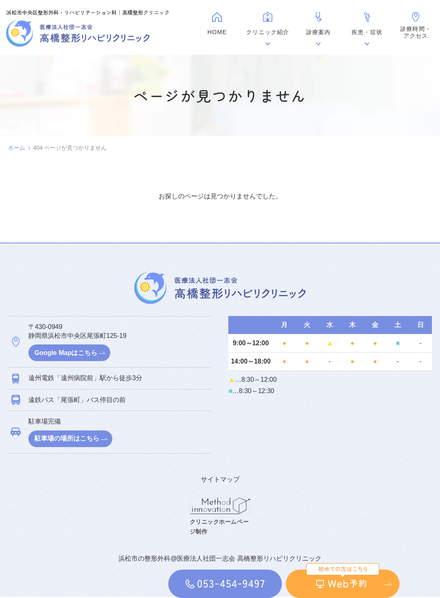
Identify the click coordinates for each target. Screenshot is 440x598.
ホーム (16, 147)
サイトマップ (220, 480)
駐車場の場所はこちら (67, 439)
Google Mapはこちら (66, 352)
